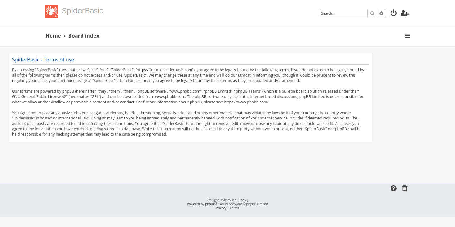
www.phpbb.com (207, 96)
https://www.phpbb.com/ (283, 102)
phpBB (210, 204)
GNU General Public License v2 (76, 96)
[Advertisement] (227, 159)
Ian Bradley (240, 200)
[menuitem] (393, 13)
